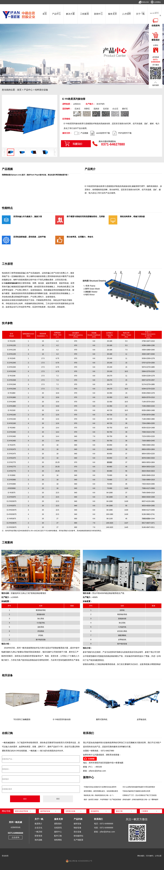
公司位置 (158, 856)
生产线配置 (78, 840)
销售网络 (58, 840)
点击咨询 (15, 837)
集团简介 (38, 824)
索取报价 (58, 824)
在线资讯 (58, 828)
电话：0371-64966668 (103, 824)
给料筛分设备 (41, 90)
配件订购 (58, 836)
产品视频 (84, 133)
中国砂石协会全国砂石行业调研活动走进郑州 (100, 787)
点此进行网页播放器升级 (58, 175)
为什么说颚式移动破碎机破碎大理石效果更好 (138, 787)
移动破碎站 (78, 836)
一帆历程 (38, 832)
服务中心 (58, 832)
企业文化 (38, 828)
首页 (19, 90)
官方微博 (149, 856)
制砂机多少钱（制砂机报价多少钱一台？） (99, 795)
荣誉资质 (38, 836)
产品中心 (28, 90)
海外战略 (38, 840)
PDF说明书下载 (125, 133)
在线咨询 (156, 25)
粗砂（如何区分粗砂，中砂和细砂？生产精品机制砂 (102, 799)
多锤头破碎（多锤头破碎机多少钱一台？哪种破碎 (140, 799)
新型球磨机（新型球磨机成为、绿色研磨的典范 (101, 791)
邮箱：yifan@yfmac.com (104, 832)
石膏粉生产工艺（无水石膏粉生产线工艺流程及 (139, 795)
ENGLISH (145, 2)
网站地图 (140, 856)
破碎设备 (77, 824)
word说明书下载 (103, 133)
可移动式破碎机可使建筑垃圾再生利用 (136, 791)
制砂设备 (77, 828)
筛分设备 (77, 832)
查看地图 (119, 763)
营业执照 (5, 856)
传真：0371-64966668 (103, 828)
